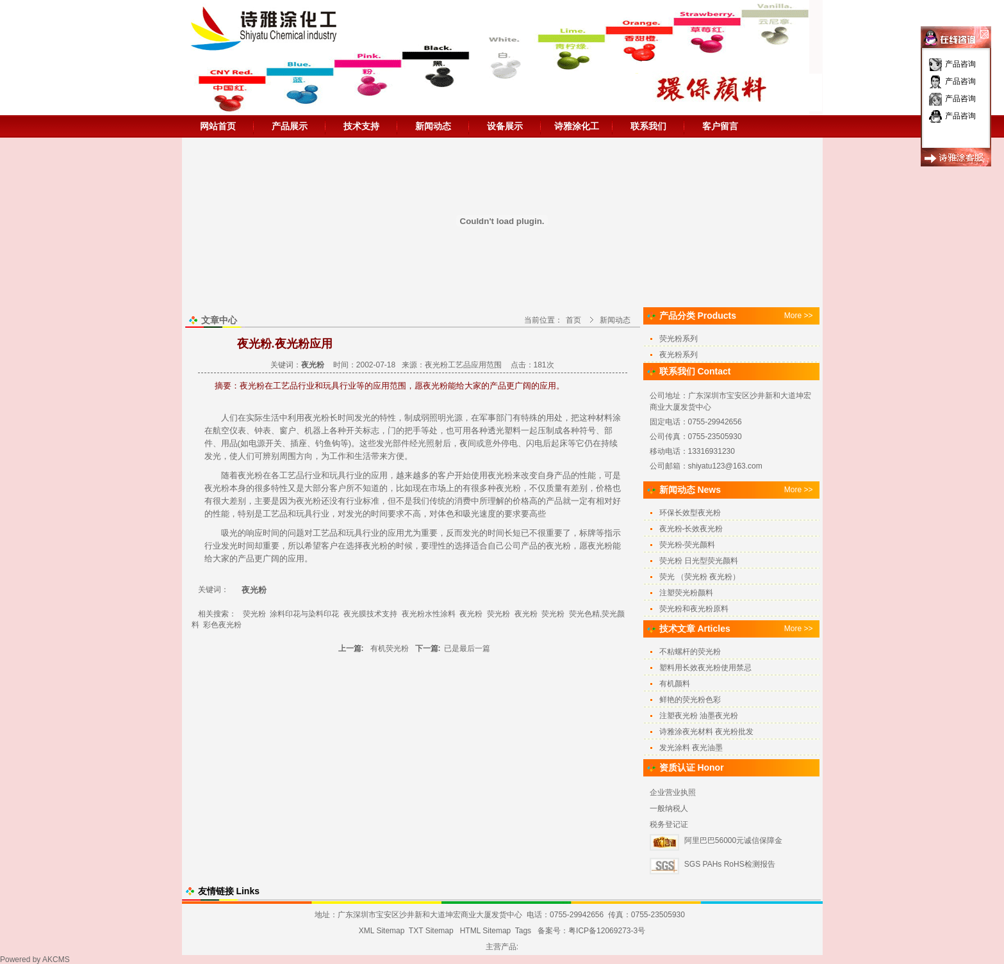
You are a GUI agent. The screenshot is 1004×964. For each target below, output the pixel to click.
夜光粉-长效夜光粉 (691, 528)
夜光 (496, 475)
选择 (354, 545)
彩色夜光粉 (222, 624)
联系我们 (648, 126)
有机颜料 (674, 683)
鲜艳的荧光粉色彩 (690, 699)
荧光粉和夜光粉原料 (693, 608)
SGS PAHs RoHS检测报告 (729, 864)
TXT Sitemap (431, 930)
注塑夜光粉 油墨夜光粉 (698, 715)
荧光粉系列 (678, 338)
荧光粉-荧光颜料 (687, 544)
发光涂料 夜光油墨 (691, 747)
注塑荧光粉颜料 (686, 592)
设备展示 (505, 126)
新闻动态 (433, 126)
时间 (346, 417)
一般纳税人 (669, 808)
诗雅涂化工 (576, 126)
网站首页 (218, 126)
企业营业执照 (673, 792)
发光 (362, 417)
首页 (573, 320)
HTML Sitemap (485, 930)
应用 (379, 475)
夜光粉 (316, 417)
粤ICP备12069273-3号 (606, 930)
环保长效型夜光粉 (690, 512)
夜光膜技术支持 (370, 613)
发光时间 (237, 545)
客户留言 (720, 126)
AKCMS (56, 959)
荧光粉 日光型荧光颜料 (698, 560)
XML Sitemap (382, 930)
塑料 (512, 430)
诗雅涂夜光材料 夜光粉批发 (706, 731)
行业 (312, 475)
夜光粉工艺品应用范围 (463, 364)
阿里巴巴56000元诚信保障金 (733, 840)
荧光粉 (254, 613)
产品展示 (290, 126)
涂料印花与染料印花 (304, 613)
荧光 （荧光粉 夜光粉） (700, 576)
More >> (798, 315)
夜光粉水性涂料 (429, 613)
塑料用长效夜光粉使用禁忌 (705, 667)
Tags (523, 930)
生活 (271, 417)
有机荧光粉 (389, 648)
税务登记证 (669, 824)
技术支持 (361, 126)
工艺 (287, 475)
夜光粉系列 (678, 354)
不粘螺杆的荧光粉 (690, 651)
